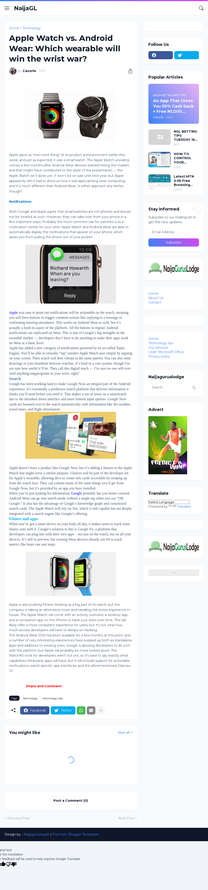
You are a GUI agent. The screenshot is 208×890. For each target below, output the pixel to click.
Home (14, 28)
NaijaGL (25, 8)
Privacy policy (159, 356)
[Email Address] (173, 232)
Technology (31, 28)
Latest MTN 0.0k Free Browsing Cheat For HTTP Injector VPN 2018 (186, 180)
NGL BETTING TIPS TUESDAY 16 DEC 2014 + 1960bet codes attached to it (186, 135)
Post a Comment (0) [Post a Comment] (70, 801)
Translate (180, 506)
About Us (155, 298)
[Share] (129, 71)
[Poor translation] (11, 864)
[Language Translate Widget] (168, 502)
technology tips (53, 698)
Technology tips (160, 343)
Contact (154, 302)
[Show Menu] (7, 8)
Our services (158, 348)
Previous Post (18, 818)
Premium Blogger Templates (75, 834)
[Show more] (101, 710)
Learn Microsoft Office (166, 352)
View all (123, 732)
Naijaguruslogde (36, 834)
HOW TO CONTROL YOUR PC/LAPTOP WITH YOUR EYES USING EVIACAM (184, 158)
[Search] (201, 8)
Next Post (126, 818)
